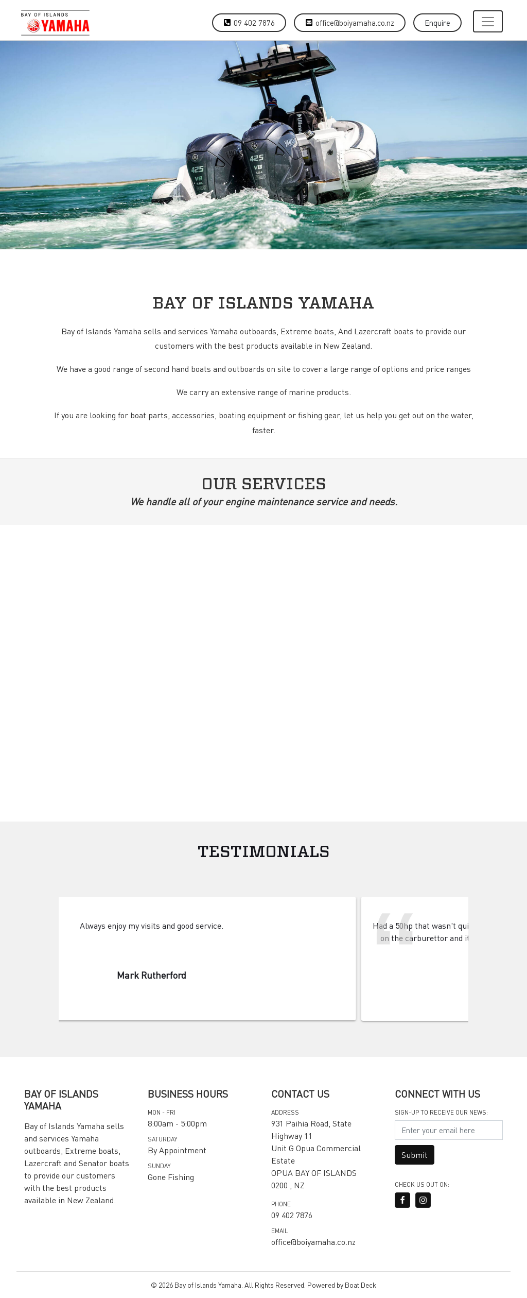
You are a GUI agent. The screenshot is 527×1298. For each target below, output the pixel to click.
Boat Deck (360, 1284)
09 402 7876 (254, 23)
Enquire (437, 23)
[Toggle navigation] (488, 21)
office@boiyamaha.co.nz (354, 23)
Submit (414, 1154)
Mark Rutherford (204, 975)
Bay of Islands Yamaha (207, 1284)
